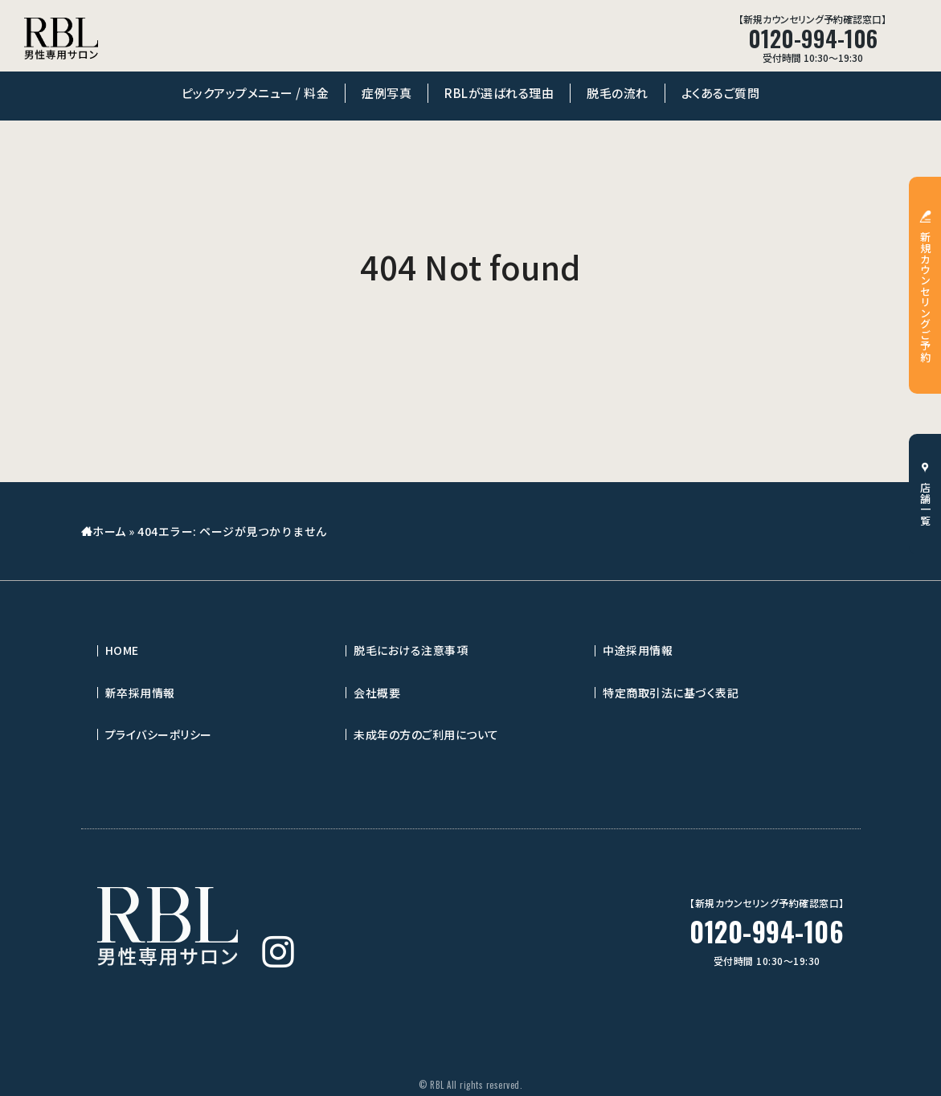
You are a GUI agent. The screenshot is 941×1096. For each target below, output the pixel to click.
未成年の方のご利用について (426, 734)
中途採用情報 (638, 650)
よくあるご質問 (720, 92)
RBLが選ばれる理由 (499, 92)
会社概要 (377, 693)
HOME (122, 650)
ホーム (109, 531)
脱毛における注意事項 (411, 650)
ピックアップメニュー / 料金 (255, 92)
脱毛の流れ (617, 92)
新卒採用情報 (140, 693)
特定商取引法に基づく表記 (670, 693)
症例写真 (386, 92)
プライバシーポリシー (158, 734)
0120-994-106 (766, 931)
